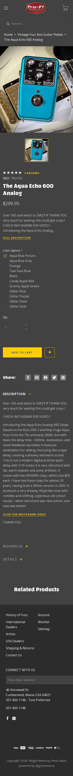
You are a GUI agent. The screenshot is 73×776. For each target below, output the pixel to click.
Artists (10, 634)
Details (13, 559)
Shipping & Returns (20, 648)
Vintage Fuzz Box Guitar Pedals (41, 34)
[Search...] (36, 23)
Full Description (17, 237)
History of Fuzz (17, 615)
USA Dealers (15, 641)
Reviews (32, 173)
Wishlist (43, 622)
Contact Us (14, 655)
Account (44, 615)
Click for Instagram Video (24, 514)
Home (8, 34)
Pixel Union (58, 761)
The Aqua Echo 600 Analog (23, 39)
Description (18, 394)
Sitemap (44, 629)
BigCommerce (45, 766)
